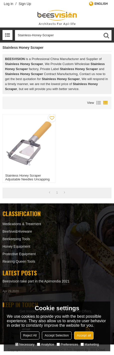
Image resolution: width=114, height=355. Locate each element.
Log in (8, 4)
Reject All (30, 335)
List (98, 103)
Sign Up (25, 4)
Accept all (84, 335)
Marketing (90, 344)
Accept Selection (57, 335)
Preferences (67, 344)
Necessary (24, 344)
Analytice (45, 344)
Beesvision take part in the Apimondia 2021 (36, 281)
